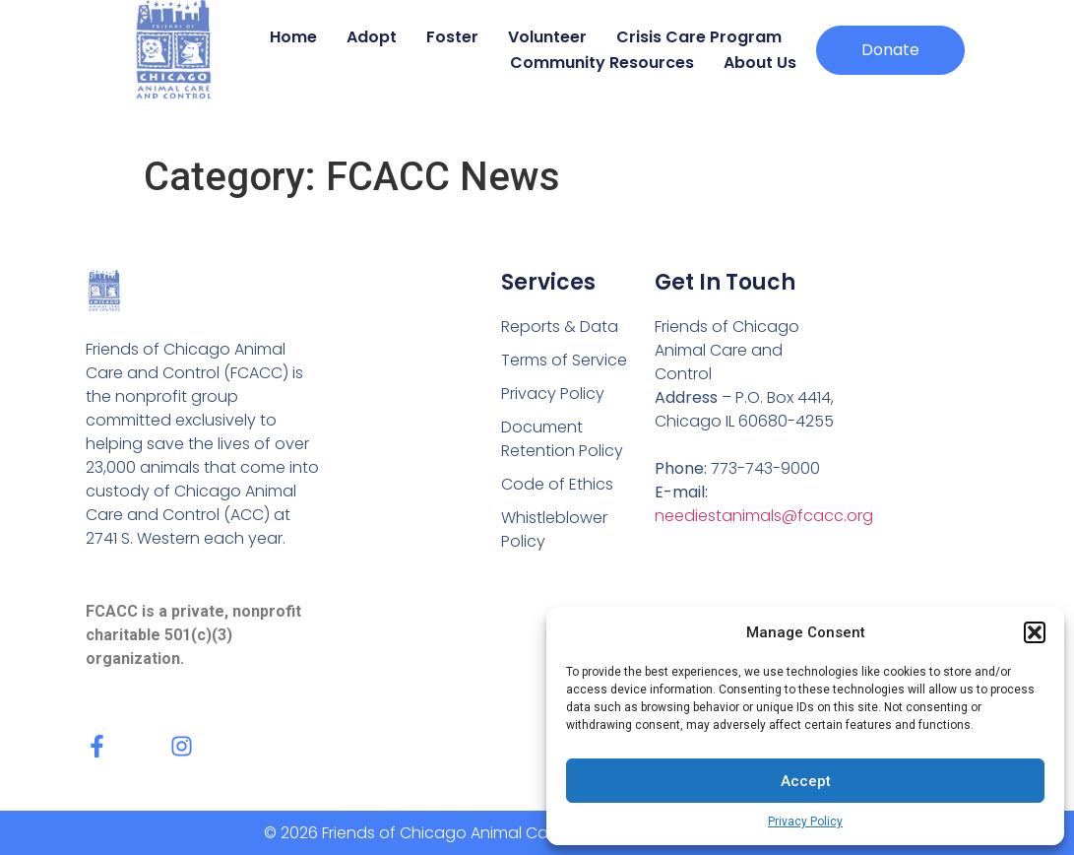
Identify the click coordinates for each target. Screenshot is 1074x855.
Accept (806, 781)
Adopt (372, 37)
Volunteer (547, 37)
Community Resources (602, 62)
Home (293, 37)
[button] (1034, 632)
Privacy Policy (805, 821)
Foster (452, 37)
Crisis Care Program (699, 37)
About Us (760, 62)
